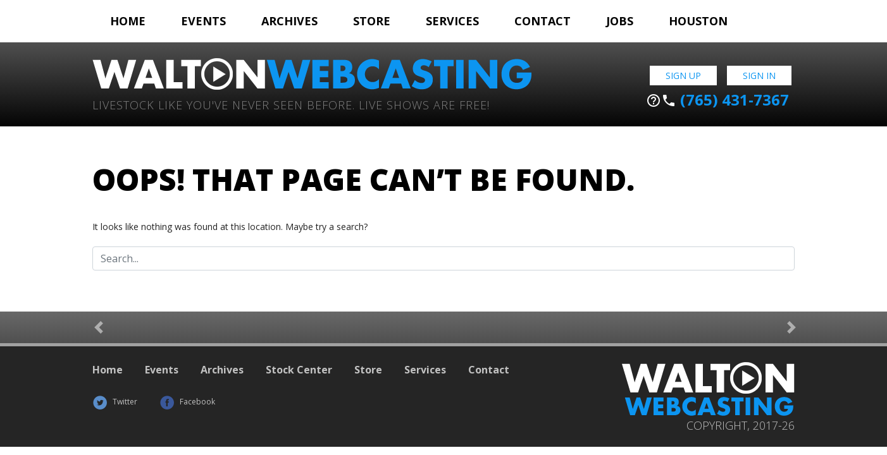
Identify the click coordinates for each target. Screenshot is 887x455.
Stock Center (299, 370)
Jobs (619, 20)
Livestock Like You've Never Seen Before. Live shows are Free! (291, 104)
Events (203, 20)
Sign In (759, 76)
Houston (698, 20)
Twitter (114, 401)
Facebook (187, 401)
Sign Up (683, 76)
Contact (542, 20)
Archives (289, 20)
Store (371, 20)
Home (128, 20)
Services (452, 20)
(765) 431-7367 (717, 100)
